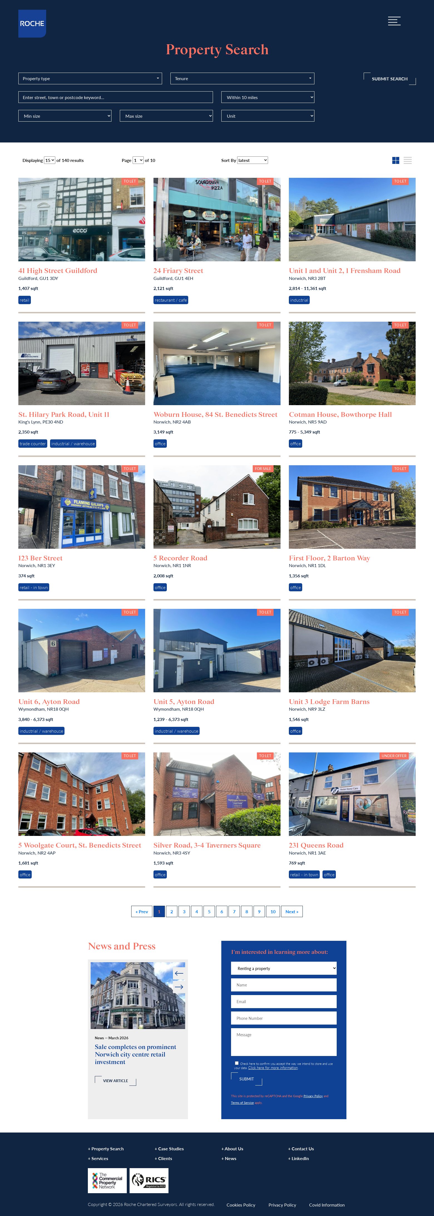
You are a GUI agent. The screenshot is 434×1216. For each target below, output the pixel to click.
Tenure (181, 78)
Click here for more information (273, 1067)
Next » (292, 911)
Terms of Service (242, 1102)
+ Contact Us (301, 1148)
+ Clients (163, 1158)
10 (273, 911)
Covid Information (327, 1205)
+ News (228, 1158)
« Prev (142, 911)
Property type (36, 78)
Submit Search (390, 78)
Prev (173, 967)
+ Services (98, 1158)
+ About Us (232, 1148)
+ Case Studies (169, 1148)
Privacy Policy (313, 1096)
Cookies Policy (241, 1205)
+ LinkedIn (298, 1158)
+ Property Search (106, 1148)
